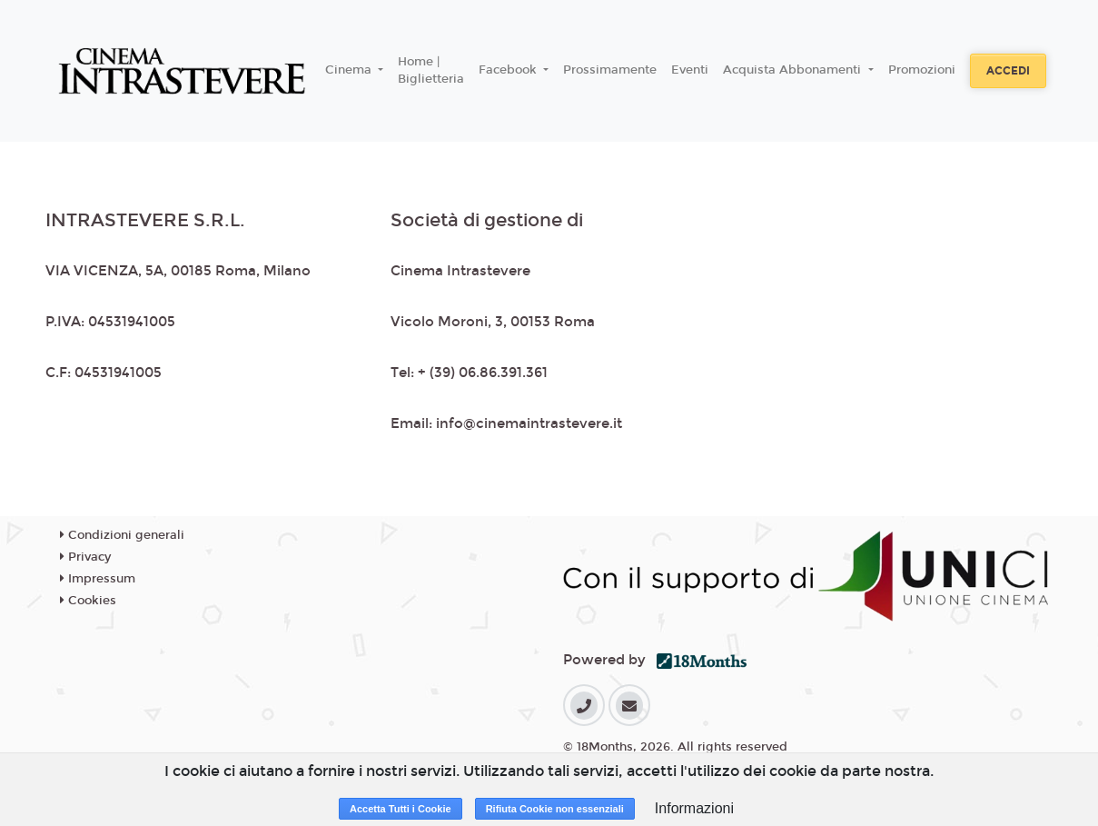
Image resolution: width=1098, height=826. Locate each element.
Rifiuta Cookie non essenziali (555, 808)
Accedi (1008, 71)
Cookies (88, 600)
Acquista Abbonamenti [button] (794, 70)
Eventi (689, 70)
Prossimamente (610, 70)
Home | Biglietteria (431, 71)
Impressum (97, 579)
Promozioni (921, 70)
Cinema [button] (350, 70)
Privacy (85, 557)
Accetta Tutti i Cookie (400, 808)
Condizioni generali (122, 535)
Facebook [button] (509, 70)
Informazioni (694, 808)
